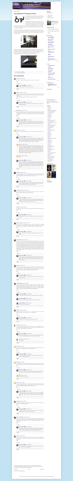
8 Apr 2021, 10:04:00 (28, 426)
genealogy (49, 134)
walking (49, 161)
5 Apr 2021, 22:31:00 (28, 136)
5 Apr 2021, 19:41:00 (22, 78)
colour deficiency (50, 121)
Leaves (49, 57)
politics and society (50, 146)
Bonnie (17, 265)
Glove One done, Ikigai (51, 45)
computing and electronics (51, 122)
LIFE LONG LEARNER (51, 52)
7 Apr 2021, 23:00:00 (27, 417)
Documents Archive (50, 17)
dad (48, 123)
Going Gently (50, 71)
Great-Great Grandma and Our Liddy (53, 29)
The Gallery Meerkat (51, 58)
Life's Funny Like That (51, 49)
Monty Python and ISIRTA (51, 110)
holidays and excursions (51, 138)
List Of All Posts (50, 15)
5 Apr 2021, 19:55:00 (24, 110)
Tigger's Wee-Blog (51, 46)
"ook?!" (49, 76)
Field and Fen (50, 44)
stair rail (34, 15)
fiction (49, 128)
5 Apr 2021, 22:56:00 (24, 144)
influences (49, 140)
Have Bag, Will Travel (51, 65)
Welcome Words (50, 77)
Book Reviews (50, 16)
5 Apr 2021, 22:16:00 (28, 85)
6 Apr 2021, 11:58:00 (28, 333)
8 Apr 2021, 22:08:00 (28, 444)
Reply (17, 81)
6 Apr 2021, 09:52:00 (28, 255)
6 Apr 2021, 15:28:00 (28, 369)
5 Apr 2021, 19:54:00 (23, 92)
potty (17, 382)
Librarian (17, 92)
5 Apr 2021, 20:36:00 (22, 130)
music (48, 144)
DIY (48, 108)
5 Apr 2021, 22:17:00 (28, 102)
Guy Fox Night (50, 40)
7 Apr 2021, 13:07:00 (23, 401)
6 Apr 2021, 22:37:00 (24, 375)
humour (49, 139)
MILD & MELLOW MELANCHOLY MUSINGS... (52, 84)
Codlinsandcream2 (51, 74)
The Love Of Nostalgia (19, 417)
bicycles (49, 114)
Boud (20, 375)
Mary (17, 346)
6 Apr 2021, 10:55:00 (28, 298)
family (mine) (50, 127)
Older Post (42, 469)
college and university (51, 120)
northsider (18, 310)
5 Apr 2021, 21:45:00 (23, 172)
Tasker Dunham (21, 85)
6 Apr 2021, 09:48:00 (25, 283)
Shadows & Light (50, 39)
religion (49, 150)
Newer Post (15, 469)
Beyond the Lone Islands (51, 79)
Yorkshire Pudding (19, 283)
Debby (17, 130)
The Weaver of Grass (19, 190)
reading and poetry (50, 149)
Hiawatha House (50, 51)
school (49, 151)
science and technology (51, 152)
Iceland (49, 109)
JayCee (17, 78)
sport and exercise (50, 156)
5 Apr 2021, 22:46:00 (26, 190)
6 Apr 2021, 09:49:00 (28, 231)
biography (49, 115)
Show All (58, 61)
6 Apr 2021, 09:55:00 (28, 275)
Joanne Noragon (18, 239)
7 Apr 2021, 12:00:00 (21, 382)
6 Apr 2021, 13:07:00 (21, 346)
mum (48, 143)
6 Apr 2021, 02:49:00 (25, 239)
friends (49, 132)
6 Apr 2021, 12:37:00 (26, 339)
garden (49, 133)
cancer (49, 117)
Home (29, 469)
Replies (18, 83)
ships (48, 155)
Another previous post (17, 49)
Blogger (52, 476)
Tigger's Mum (18, 110)
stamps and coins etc (51, 157)
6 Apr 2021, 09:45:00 (28, 160)
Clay (48, 47)
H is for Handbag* (50, 42)
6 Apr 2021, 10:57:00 (28, 317)
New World (21, 339)
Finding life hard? (50, 68)
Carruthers (18, 172)
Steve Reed (18, 401)
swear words (49, 158)
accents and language (51, 111)
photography (49, 145)
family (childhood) (50, 126)
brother (49, 116)
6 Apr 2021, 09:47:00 (28, 214)
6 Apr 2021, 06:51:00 (22, 265)
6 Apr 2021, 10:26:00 (23, 310)
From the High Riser (51, 37)
